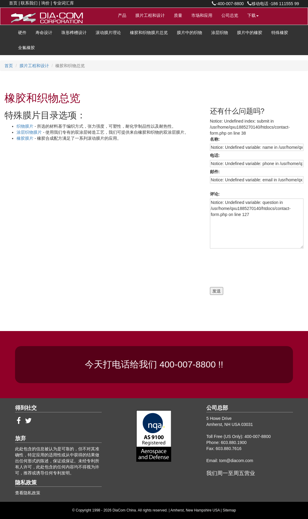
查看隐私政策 (27, 492)
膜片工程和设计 (150, 15)
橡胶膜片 (26, 138)
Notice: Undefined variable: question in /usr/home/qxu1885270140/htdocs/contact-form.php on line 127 (256, 224)
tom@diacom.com (236, 460)
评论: (216, 194)
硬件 (22, 32)
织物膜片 (26, 126)
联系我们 (29, 3)
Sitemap (229, 510)
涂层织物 (219, 32)
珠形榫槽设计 (74, 32)
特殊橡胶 (279, 32)
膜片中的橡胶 (249, 32)
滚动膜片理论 (108, 32)
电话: (216, 155)
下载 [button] (253, 15)
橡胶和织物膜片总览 (149, 32)
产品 (122, 15)
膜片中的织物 (189, 32)
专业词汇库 (63, 3)
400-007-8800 (188, 364)
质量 (178, 15)
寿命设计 (43, 32)
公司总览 (229, 15)
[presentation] (245, 267)
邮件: (216, 171)
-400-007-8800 (228, 3)
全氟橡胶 (26, 47)
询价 (45, 3)
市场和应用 (201, 15)
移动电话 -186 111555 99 (273, 3)
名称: (216, 139)
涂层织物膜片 (30, 132)
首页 (13, 3)
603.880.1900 (234, 442)
